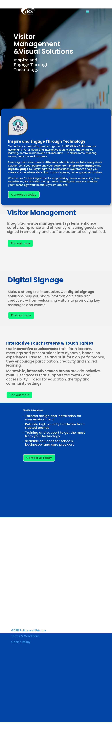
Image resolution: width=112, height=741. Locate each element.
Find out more (20, 243)
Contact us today (23, 194)
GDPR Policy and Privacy (28, 630)
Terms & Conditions (25, 636)
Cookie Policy (20, 642)
